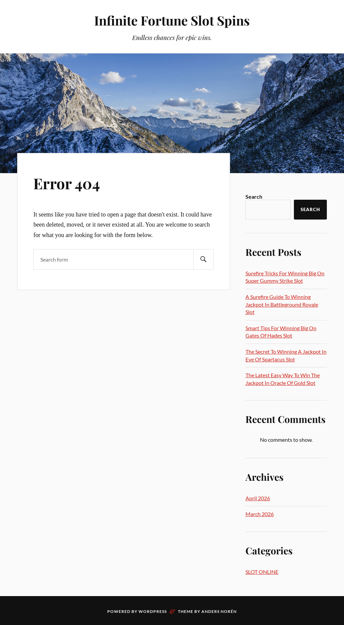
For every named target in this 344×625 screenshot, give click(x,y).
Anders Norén (219, 611)
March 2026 (259, 514)
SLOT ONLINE (261, 572)
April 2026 (257, 498)
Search (253, 196)
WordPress (153, 611)
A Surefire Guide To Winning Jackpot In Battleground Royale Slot (281, 304)
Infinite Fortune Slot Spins (172, 20)
